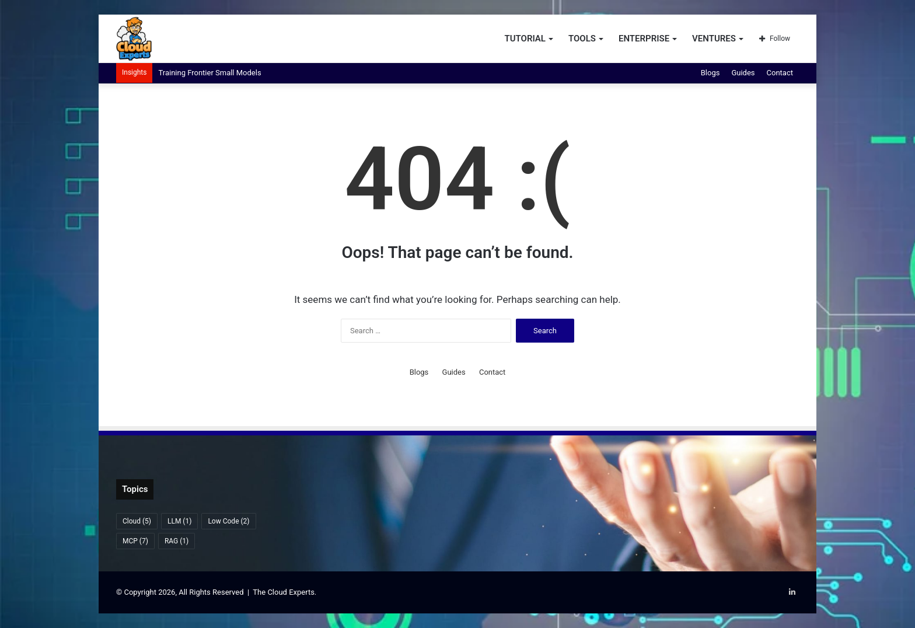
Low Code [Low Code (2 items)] (228, 521)
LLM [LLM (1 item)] (179, 521)
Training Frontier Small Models (209, 72)
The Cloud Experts (284, 592)
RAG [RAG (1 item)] (176, 541)
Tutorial (525, 38)
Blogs (710, 72)
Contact (780, 72)
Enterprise (644, 38)
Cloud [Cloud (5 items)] (137, 521)
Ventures (714, 38)
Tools (582, 38)
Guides (743, 72)
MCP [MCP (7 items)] (135, 541)
